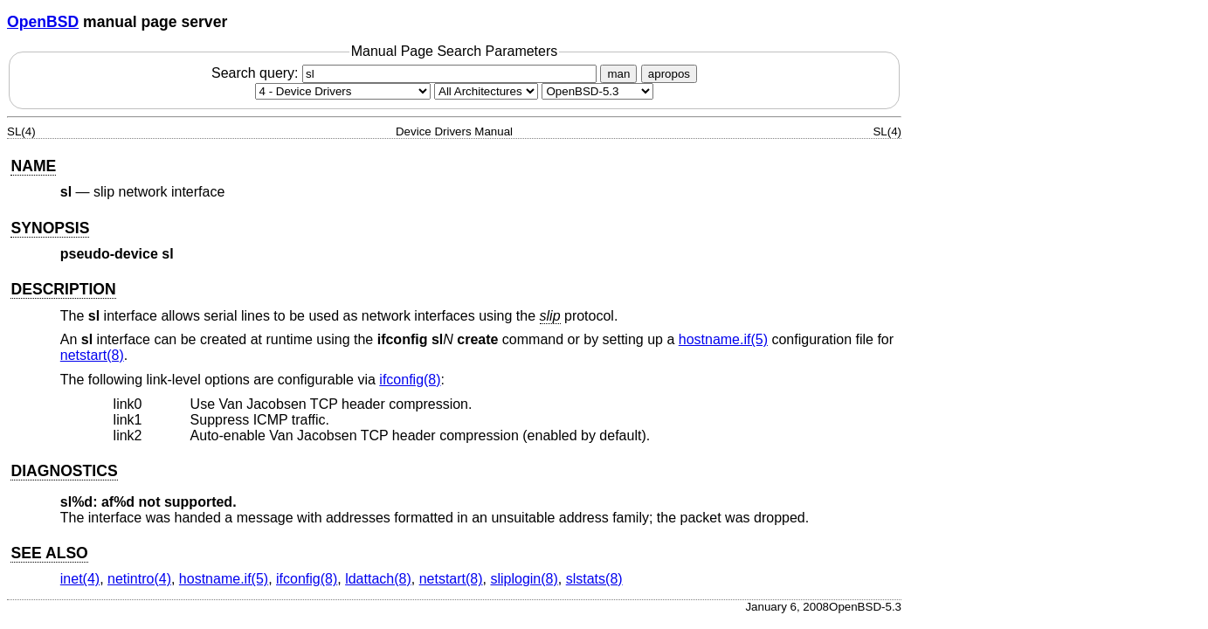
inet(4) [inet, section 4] (80, 578)
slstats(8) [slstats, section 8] (594, 578)
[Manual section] (343, 91)
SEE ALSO (48, 553)
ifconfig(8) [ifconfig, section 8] (409, 379)
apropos (669, 73)
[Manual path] (597, 91)
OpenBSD (43, 22)
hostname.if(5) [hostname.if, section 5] (723, 339)
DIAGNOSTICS (63, 471)
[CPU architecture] (486, 91)
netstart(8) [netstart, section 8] (92, 355)
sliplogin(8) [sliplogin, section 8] (523, 578)
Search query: (406, 73)
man (618, 73)
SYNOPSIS (49, 228)
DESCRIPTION (62, 289)
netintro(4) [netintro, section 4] (139, 578)
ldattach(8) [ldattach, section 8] (378, 578)
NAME (33, 166)
